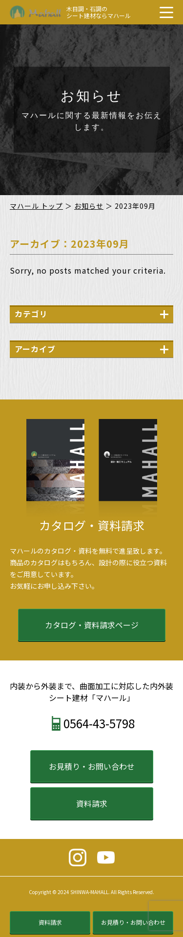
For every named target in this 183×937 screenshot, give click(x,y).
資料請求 (91, 803)
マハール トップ (36, 206)
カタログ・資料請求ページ (92, 625)
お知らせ (88, 206)
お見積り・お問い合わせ (92, 766)
